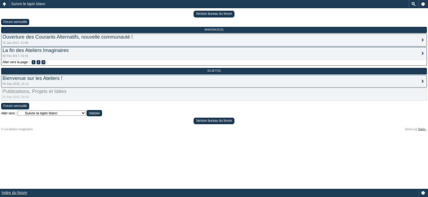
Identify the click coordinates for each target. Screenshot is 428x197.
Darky (422, 129)
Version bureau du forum (214, 14)
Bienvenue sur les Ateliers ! (32, 78)
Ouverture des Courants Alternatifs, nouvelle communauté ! (67, 37)
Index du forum (14, 192)
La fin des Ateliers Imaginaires (35, 50)
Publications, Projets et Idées (34, 91)
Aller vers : (9, 113)
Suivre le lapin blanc (28, 4)
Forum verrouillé (15, 22)
